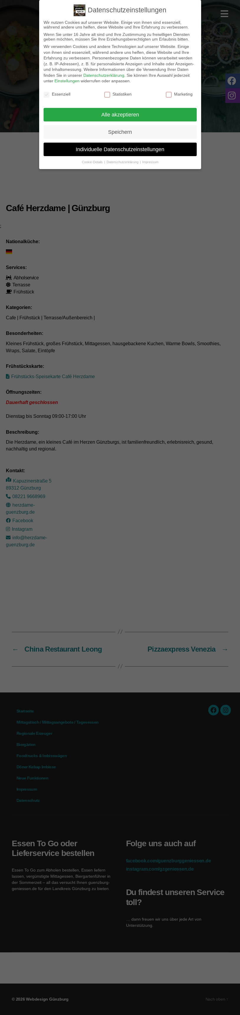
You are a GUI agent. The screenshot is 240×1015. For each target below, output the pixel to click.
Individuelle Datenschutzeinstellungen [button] (120, 149)
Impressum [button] (150, 162)
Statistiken (118, 94)
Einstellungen (67, 81)
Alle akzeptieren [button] (120, 114)
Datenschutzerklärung (103, 75)
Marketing (179, 94)
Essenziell (57, 94)
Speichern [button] (120, 132)
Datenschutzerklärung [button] (123, 162)
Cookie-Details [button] (93, 162)
